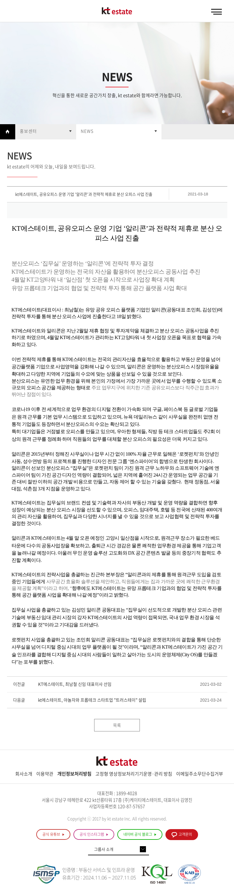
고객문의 (182, 835)
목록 (117, 725)
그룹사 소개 (103, 849)
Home (7, 131)
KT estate (117, 11)
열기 (45, 131)
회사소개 (23, 773)
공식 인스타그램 (94, 834)
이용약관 (44, 773)
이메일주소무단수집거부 (199, 773)
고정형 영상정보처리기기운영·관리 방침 (133, 773)
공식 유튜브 (53, 834)
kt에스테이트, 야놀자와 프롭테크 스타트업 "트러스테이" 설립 (92, 700)
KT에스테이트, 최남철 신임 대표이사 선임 (75, 684)
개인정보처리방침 (74, 773)
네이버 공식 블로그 (139, 834)
